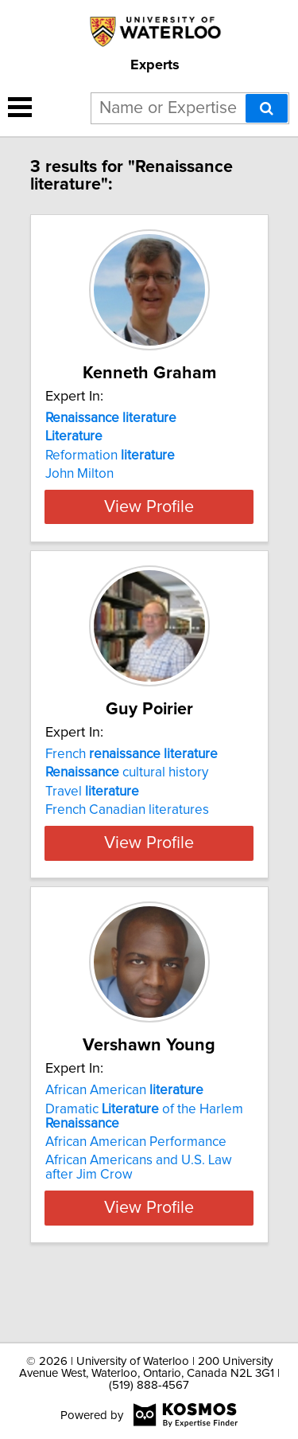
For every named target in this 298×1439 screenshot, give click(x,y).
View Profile (149, 535)
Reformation (110, 455)
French (131, 783)
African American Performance (135, 1199)
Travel (92, 820)
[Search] (267, 108)
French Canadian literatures (127, 838)
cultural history (126, 801)
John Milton (79, 474)
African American (124, 1147)
